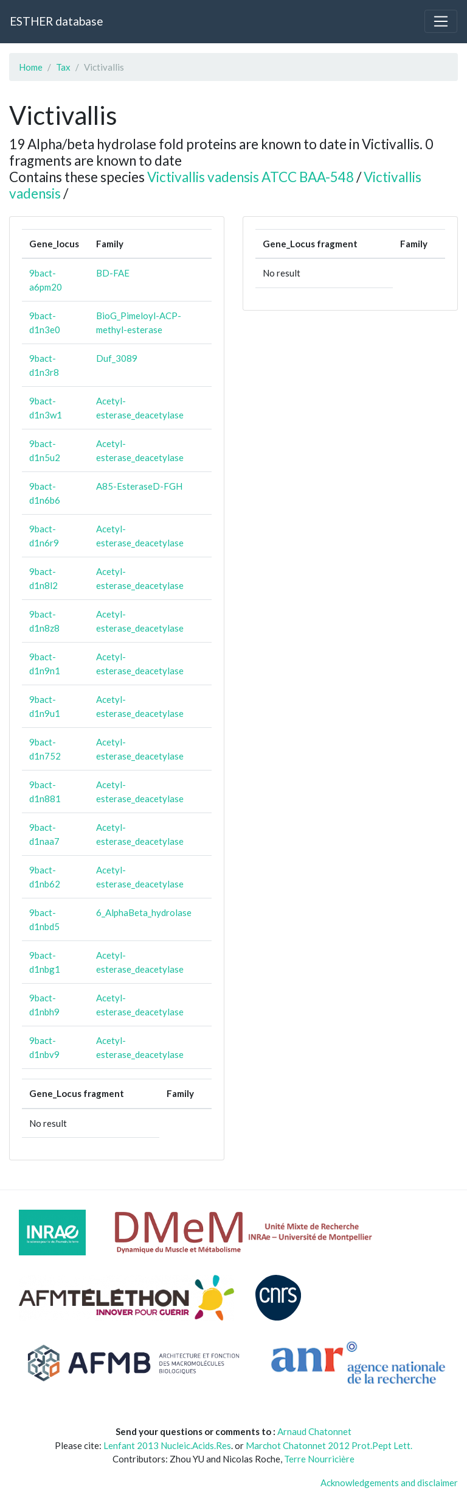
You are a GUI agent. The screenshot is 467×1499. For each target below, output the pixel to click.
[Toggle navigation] (440, 21)
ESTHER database (56, 21)
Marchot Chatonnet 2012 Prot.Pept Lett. (329, 1445)
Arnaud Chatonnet (314, 1431)
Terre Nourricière (319, 1458)
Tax (63, 67)
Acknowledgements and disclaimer (389, 1482)
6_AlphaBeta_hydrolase (144, 912)
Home (31, 67)
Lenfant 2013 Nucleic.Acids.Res (167, 1445)
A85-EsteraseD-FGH (139, 486)
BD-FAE (113, 272)
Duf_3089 (116, 358)
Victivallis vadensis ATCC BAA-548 (250, 177)
